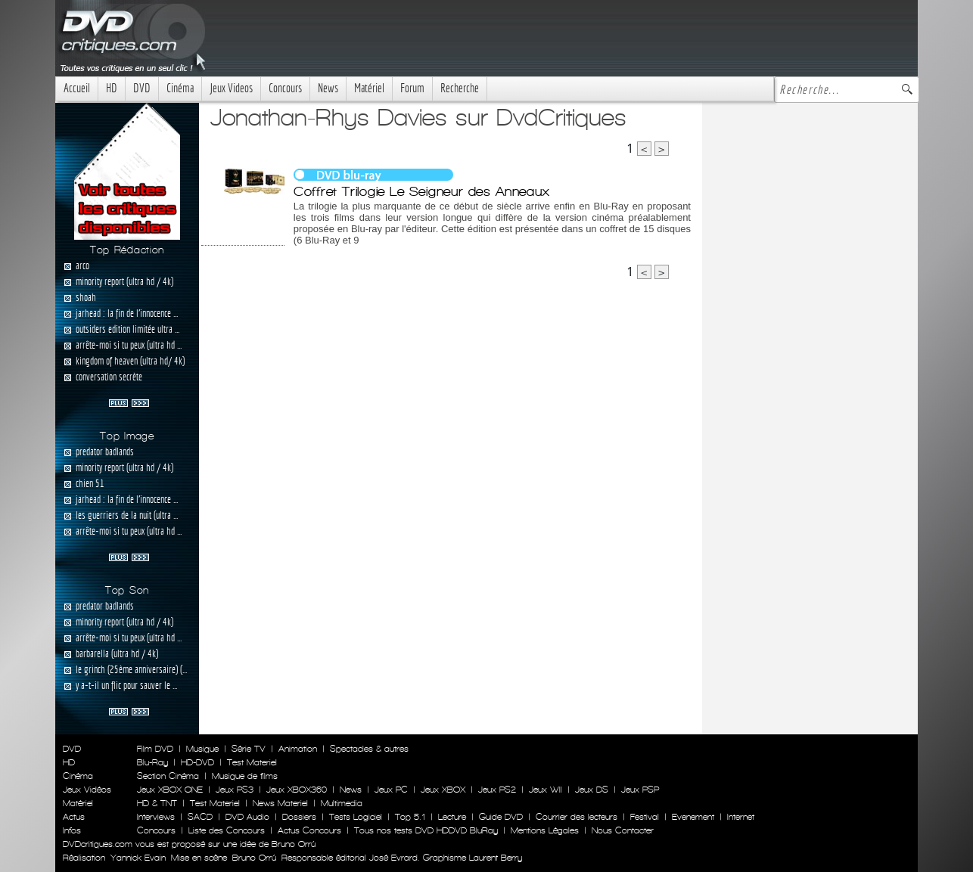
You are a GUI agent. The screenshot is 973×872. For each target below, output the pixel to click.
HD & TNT (157, 803)
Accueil (77, 88)
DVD (142, 88)
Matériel (369, 88)
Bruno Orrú (254, 857)
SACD (200, 816)
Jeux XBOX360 (296, 789)
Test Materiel (252, 762)
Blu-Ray (152, 762)
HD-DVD (197, 762)
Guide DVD (501, 816)
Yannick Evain (138, 857)
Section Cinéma (168, 775)
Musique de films (245, 775)
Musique (202, 748)
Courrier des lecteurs (576, 816)
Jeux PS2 (497, 789)
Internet (740, 816)
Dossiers (299, 816)
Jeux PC (391, 789)
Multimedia (341, 803)
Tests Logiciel (355, 816)
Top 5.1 (410, 816)
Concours (285, 88)
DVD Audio (247, 816)
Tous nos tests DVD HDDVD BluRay (426, 830)
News (328, 88)
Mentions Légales (545, 830)
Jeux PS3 (234, 789)
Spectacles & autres (369, 748)
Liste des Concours (226, 830)
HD (111, 88)
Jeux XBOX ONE (170, 789)
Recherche (459, 88)
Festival (644, 816)
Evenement (693, 816)
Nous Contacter (621, 830)
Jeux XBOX (443, 789)
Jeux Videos (231, 88)
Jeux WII (545, 789)
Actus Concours (309, 830)
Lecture (452, 816)
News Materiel (280, 803)
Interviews (156, 816)
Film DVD (155, 748)
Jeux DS (591, 789)
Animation (297, 748)
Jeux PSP (640, 789)
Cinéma (180, 88)
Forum (412, 88)
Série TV (249, 748)
